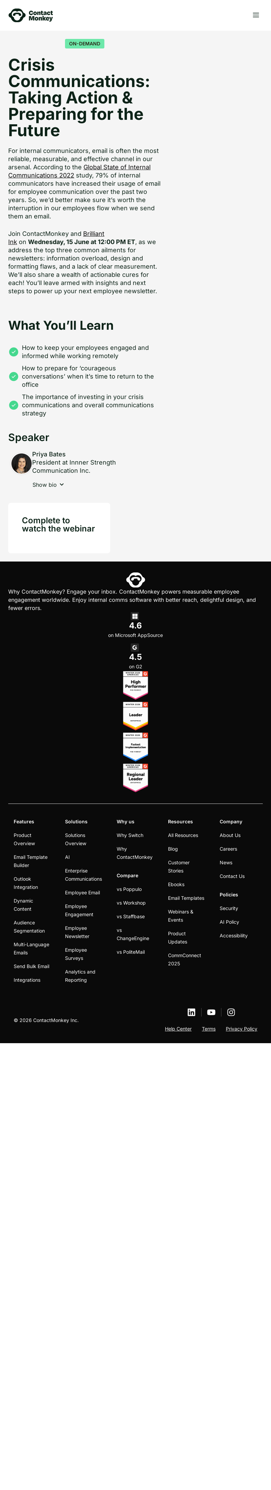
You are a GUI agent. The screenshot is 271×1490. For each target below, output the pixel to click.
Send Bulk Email (31, 966)
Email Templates (186, 898)
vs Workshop (131, 903)
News (226, 862)
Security (229, 908)
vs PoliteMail (131, 952)
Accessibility (234, 935)
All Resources (183, 835)
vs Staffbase (131, 916)
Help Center (178, 1029)
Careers (228, 849)
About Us (230, 835)
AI (67, 857)
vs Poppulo (129, 889)
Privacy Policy (241, 1029)
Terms (209, 1029)
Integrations (27, 980)
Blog (173, 849)
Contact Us (232, 876)
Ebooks (176, 884)
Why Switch (130, 835)
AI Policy (229, 922)
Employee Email (82, 892)
